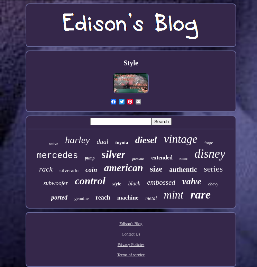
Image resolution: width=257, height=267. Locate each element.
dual (103, 141)
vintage (181, 139)
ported (59, 197)
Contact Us (131, 234)
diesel (146, 140)
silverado (69, 170)
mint (174, 194)
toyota (121, 142)
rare (200, 194)
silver (114, 154)
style (116, 183)
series (213, 168)
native (53, 143)
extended (161, 157)
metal (151, 198)
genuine (81, 198)
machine (127, 197)
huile (183, 159)
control (90, 180)
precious (138, 159)
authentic (183, 169)
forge (208, 142)
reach (102, 197)
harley (77, 140)
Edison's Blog (131, 223)
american (123, 167)
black (134, 183)
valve (191, 181)
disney (209, 153)
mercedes (57, 156)
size (156, 169)
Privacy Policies (131, 244)
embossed (161, 182)
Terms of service (131, 254)
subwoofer (56, 183)
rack (46, 169)
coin (91, 169)
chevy (213, 183)
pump (90, 158)
